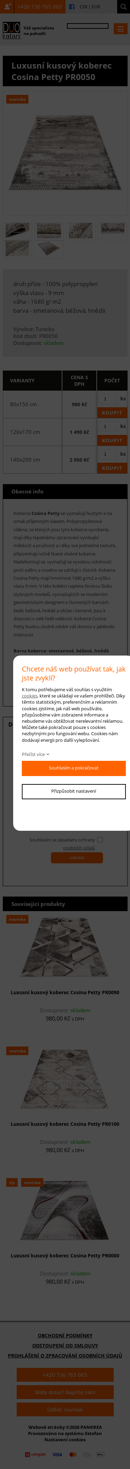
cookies (29, 696)
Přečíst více (33, 754)
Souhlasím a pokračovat (73, 768)
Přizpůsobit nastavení (73, 791)
